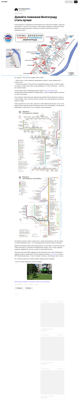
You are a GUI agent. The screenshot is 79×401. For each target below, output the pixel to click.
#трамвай (25, 281)
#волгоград (17, 281)
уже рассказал (49, 90)
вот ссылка (53, 254)
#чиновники (32, 281)
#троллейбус (46, 281)
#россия (38, 281)
